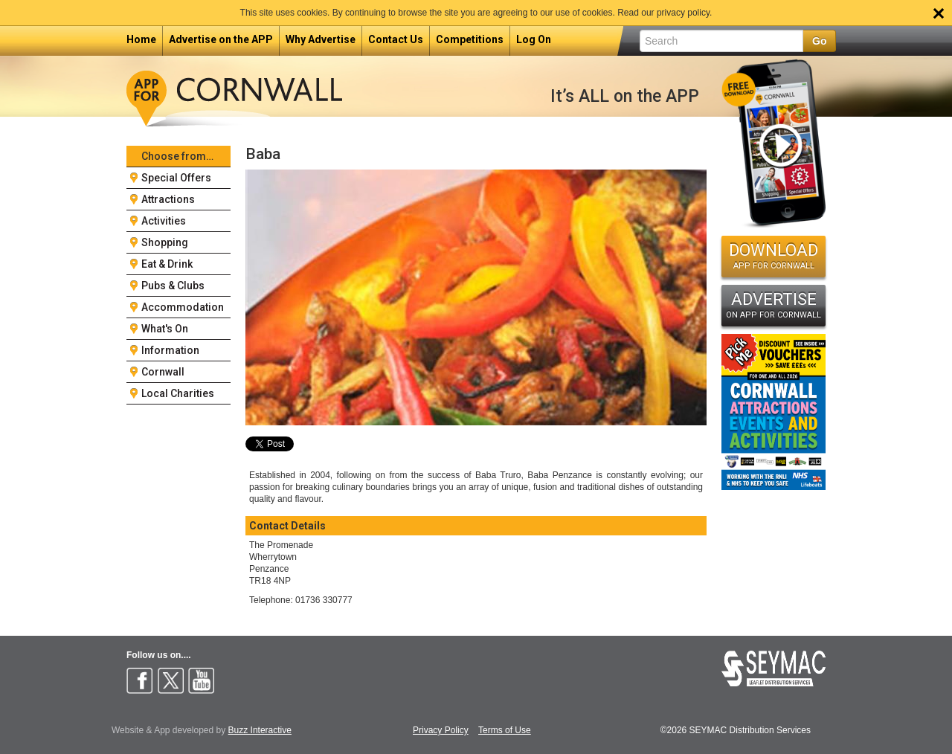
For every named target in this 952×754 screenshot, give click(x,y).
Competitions (470, 39)
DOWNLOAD (773, 256)
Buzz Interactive (260, 730)
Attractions (168, 199)
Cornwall (162, 372)
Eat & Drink (167, 264)
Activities (163, 221)
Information (170, 350)
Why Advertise (321, 39)
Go (819, 41)
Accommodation (182, 307)
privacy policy (683, 12)
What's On (164, 329)
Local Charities (177, 393)
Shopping (164, 242)
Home (141, 39)
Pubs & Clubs (173, 285)
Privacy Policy (441, 730)
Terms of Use (504, 730)
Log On (533, 39)
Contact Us (395, 39)
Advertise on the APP (221, 39)
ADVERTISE (773, 305)
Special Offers (176, 178)
